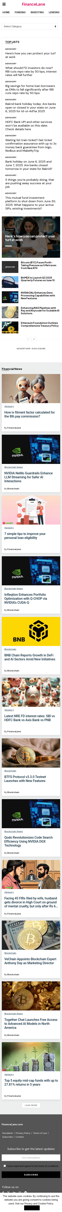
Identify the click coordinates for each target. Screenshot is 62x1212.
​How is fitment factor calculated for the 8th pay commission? (29, 414)
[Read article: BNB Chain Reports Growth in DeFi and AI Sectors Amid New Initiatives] (31, 631)
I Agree (31, 1208)
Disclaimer (7, 1133)
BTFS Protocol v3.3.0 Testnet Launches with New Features (25, 779)
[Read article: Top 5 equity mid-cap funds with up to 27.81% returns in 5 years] (31, 1056)
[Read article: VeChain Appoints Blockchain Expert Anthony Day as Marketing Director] (31, 935)
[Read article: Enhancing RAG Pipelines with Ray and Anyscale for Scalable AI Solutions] (10, 312)
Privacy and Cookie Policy (38, 1203)
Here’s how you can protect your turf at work (30, 55)
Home (6, 12)
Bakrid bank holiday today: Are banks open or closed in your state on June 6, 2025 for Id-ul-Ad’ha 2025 (30, 107)
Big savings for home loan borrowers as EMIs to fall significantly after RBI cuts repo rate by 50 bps (30, 89)
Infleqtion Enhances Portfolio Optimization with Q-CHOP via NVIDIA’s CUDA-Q (25, 599)
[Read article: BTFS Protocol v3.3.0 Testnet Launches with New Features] (31, 752)
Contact (20, 1137)
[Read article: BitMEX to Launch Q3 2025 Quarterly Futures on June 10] (10, 282)
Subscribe (7, 1137)
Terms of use (40, 1133)
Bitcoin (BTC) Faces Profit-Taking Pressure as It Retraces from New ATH (38, 265)
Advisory (11, 49)
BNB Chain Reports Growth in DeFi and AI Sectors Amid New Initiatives (29, 657)
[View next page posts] (34, 339)
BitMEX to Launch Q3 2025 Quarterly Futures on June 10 (38, 279)
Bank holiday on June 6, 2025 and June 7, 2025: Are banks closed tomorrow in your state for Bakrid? (28, 165)
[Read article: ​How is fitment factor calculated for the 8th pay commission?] (31, 388)
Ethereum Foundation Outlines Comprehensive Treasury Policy (40, 324)
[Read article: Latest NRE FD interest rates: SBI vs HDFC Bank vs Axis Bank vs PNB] (31, 692)
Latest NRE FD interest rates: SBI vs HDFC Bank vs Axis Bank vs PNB (29, 718)
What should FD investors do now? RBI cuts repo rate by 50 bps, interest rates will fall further (31, 71)
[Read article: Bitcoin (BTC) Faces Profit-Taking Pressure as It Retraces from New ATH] (10, 267)
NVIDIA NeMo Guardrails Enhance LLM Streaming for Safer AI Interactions (28, 477)
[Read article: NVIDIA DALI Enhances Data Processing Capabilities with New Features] (10, 297)
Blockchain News (13, 467)
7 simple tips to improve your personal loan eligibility (24, 536)
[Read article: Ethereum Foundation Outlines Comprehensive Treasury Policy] (10, 327)
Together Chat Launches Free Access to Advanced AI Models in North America (30, 1024)
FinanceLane (33, 4)
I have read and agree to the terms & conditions (32, 1166)
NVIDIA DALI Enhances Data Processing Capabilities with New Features (38, 295)
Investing (37, 12)
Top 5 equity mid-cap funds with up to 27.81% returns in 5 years (31, 1082)
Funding (20, 12)
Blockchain (13, 488)
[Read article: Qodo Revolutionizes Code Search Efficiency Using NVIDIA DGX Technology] (31, 813)
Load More (31, 1105)
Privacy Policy (23, 1133)
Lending (54, 12)
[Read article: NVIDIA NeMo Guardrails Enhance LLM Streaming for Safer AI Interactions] (31, 449)
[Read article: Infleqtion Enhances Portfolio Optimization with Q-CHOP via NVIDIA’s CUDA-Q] (31, 570)
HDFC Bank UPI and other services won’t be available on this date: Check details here (28, 125)
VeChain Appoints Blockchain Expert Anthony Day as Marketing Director (30, 961)
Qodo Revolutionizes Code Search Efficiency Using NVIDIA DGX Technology (28, 841)
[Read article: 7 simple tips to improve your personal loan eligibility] (31, 510)
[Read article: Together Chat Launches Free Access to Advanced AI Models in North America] (31, 995)
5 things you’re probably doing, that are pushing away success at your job (29, 183)
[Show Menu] (4, 4)
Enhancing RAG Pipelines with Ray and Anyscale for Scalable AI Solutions (40, 310)
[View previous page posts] (28, 339)
